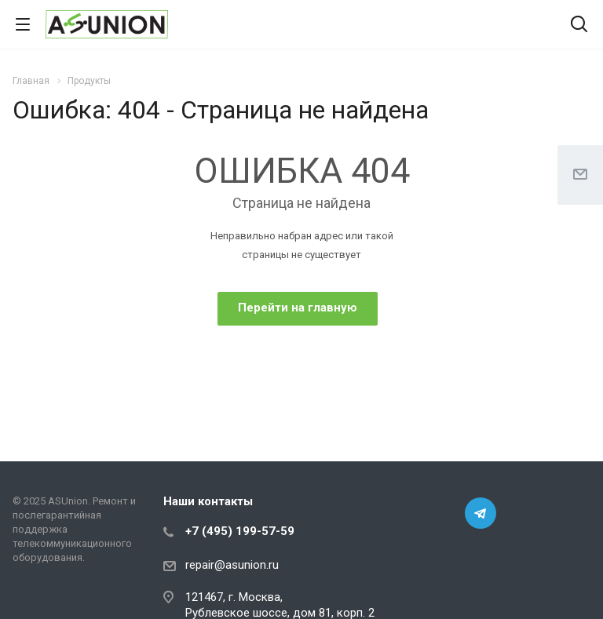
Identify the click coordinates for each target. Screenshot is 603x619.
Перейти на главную (297, 307)
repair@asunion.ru (232, 565)
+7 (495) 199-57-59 (239, 531)
